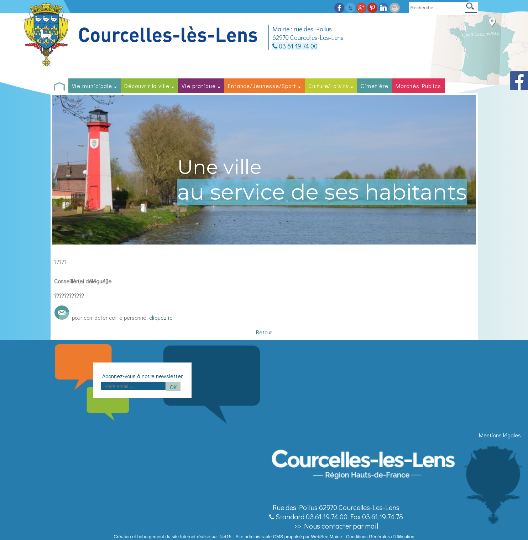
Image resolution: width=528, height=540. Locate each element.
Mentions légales (500, 435)
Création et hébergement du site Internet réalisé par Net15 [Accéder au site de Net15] (172, 536)
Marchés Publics (418, 85)
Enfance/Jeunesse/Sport (262, 85)
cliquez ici (161, 317)
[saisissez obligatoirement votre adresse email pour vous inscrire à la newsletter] (133, 386)
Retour (264, 332)
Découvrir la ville (146, 85)
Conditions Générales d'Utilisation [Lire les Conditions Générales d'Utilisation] (380, 536)
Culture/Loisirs (328, 85)
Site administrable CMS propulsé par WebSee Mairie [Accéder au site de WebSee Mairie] (288, 536)
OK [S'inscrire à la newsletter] (173, 387)
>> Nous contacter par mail (336, 525)
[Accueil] (141, 35)
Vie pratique (199, 85)
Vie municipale (92, 85)
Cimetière (374, 85)
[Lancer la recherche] (471, 8)
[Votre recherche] (435, 7)
